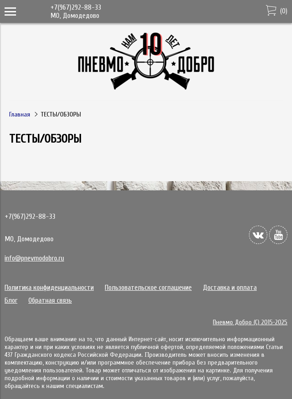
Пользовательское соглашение (148, 287)
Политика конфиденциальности (49, 287)
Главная (19, 114)
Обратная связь (50, 300)
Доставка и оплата (230, 287)
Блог (11, 300)
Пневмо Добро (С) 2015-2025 (250, 322)
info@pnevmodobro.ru (34, 258)
